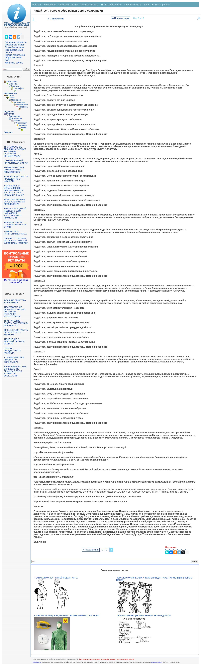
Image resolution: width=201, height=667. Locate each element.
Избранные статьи (14, 44)
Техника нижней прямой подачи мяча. (16, 161)
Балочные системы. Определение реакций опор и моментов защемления (15, 371)
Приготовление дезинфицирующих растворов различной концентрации (15, 151)
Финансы (22, 125)
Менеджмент (22, 104)
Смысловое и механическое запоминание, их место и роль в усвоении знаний (14, 190)
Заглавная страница (16, 42)
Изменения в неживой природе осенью (14, 341)
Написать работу (14, 62)
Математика (19, 102)
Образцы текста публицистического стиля (15, 224)
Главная (36, 4)
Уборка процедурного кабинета (12, 350)
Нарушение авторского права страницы (92, 659)
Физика (17, 121)
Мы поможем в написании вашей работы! (120, 659)
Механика (23, 107)
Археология (11, 81)
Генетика (15, 86)
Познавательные (89, 4)
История (10, 95)
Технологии (16, 118)
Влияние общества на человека (15, 301)
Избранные (50, 4)
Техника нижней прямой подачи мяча (56, 578)
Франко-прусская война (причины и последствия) (14, 169)
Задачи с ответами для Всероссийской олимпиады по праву (16, 240)
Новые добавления (15, 55)
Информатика (10, 93)
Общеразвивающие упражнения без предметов (144, 615)
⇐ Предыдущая (120, 18)
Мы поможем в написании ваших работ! (16, 281)
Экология (8, 132)
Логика (12, 98)
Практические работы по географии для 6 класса (16, 323)
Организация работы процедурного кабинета (16, 178)
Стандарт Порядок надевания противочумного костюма (66, 615)
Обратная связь (13, 57)
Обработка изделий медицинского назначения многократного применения (15, 213)
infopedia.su (37, 662)
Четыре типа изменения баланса (15, 232)
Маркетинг (16, 100)
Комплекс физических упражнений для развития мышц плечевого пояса (154, 579)
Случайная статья (14, 47)
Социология (14, 116)
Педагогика (9, 111)
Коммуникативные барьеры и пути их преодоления (14, 201)
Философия (21, 123)
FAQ (7, 60)
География (19, 88)
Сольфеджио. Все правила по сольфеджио (14, 359)
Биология (13, 84)
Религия (10, 114)
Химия (24, 127)
